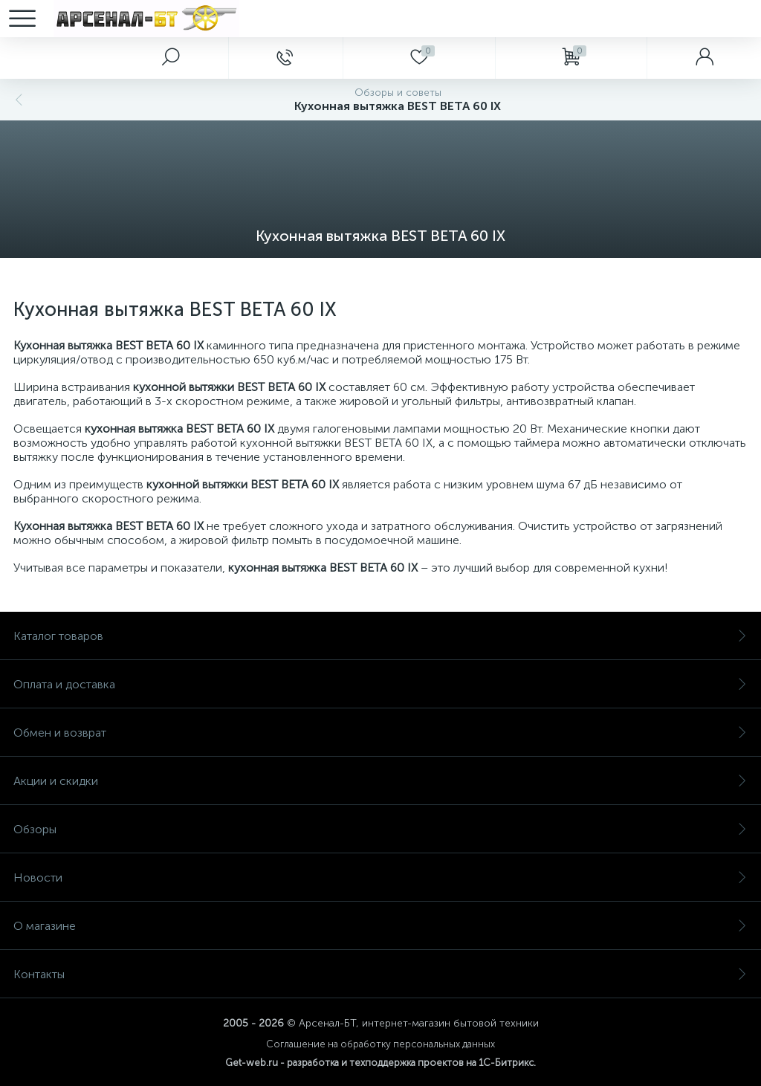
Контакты (380, 974)
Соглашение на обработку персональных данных (380, 1044)
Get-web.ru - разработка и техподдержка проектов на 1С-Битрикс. (380, 1062)
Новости (380, 877)
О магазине (380, 926)
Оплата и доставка (380, 684)
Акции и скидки (380, 781)
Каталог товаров (380, 636)
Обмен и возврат (380, 732)
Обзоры (380, 829)
